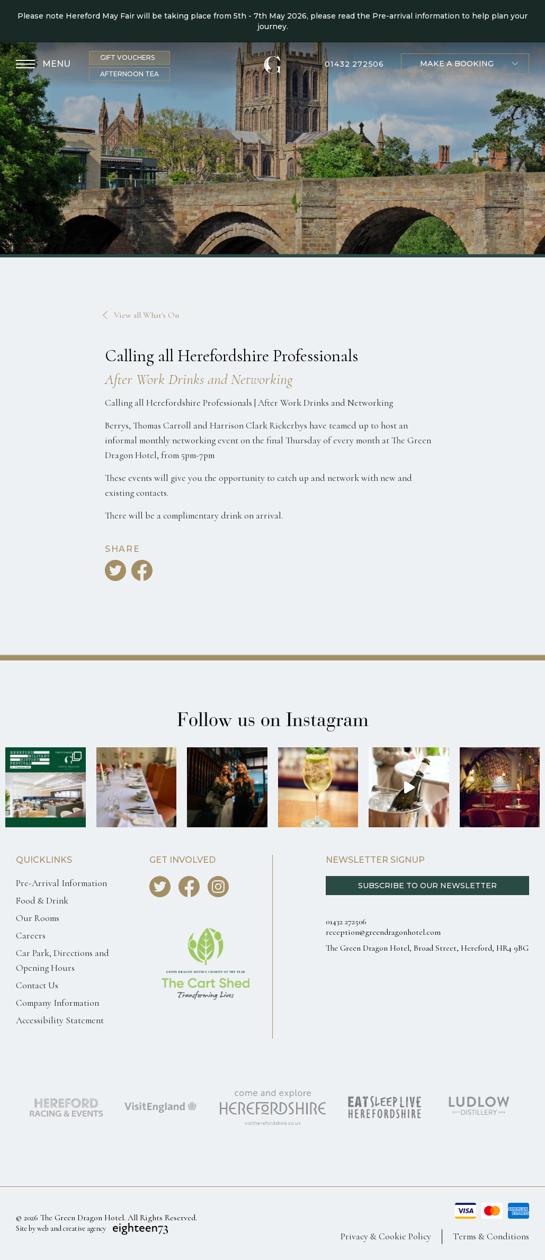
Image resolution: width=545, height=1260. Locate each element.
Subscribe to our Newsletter (427, 885)
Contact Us (37, 985)
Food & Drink (42, 900)
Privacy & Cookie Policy (386, 1236)
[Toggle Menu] (43, 64)
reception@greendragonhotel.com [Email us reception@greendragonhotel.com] (383, 932)
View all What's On (146, 315)
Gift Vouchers (127, 57)
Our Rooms (37, 918)
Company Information (57, 1002)
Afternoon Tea (129, 74)
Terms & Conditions (491, 1236)
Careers (31, 935)
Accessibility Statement (60, 1020)
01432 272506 (354, 64)
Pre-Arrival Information (61, 883)
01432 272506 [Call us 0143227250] (346, 921)
